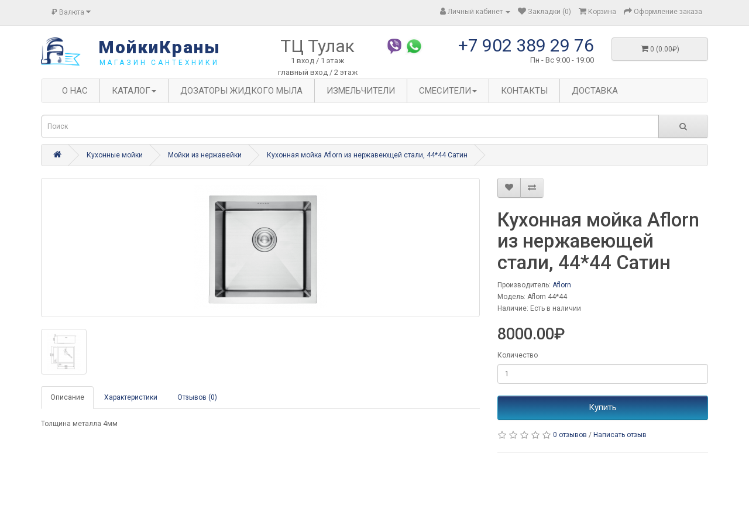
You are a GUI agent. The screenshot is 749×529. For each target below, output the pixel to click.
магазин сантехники (159, 63)
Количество (517, 355)
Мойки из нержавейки (205, 155)
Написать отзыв (620, 435)
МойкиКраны (159, 47)
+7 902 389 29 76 (526, 45)
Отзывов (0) (197, 397)
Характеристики (130, 397)
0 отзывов (570, 435)
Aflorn (561, 285)
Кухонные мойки (115, 155)
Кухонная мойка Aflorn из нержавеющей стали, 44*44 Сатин (367, 155)
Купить (603, 407)
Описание (67, 397)
